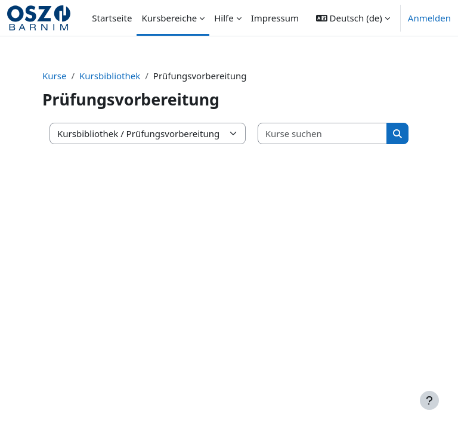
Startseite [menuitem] (112, 18)
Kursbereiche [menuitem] (169, 18)
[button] (353, 18)
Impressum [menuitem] (275, 18)
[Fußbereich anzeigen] (429, 400)
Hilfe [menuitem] (223, 18)
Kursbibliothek (109, 76)
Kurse (54, 76)
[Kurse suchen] (323, 134)
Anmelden (429, 18)
